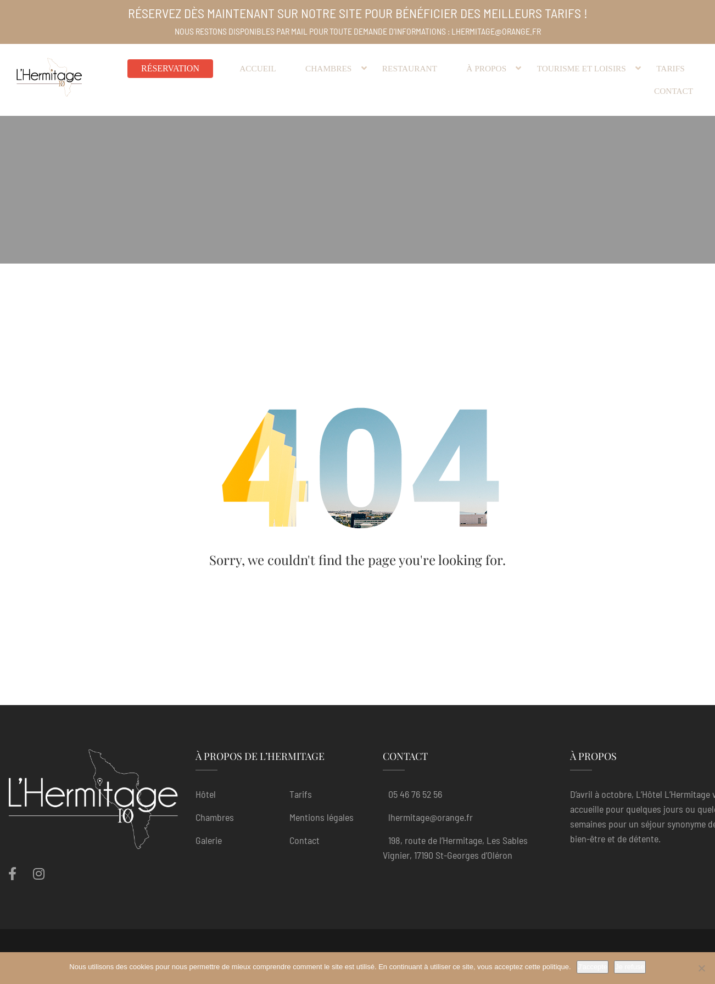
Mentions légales (321, 817)
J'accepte (593, 967)
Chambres (214, 817)
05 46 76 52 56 (415, 794)
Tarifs (300, 794)
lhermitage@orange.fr (430, 817)
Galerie (208, 840)
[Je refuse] (701, 968)
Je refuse (629, 967)
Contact (304, 840)
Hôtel (205, 794)
